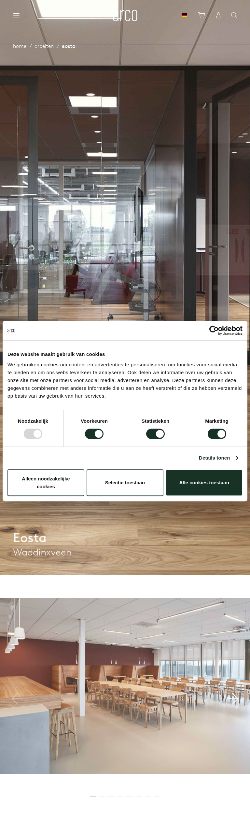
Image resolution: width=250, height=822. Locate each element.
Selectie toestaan (125, 482)
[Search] (234, 16)
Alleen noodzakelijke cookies (46, 482)
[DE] (184, 15)
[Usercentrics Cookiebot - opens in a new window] (214, 330)
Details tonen (214, 458)
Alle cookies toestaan (204, 482)
